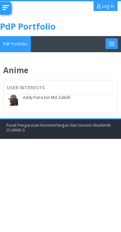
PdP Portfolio (15, 44)
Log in (105, 6)
